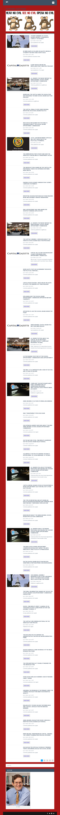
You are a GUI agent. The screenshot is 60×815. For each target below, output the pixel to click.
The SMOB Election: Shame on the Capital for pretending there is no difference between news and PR (37, 169)
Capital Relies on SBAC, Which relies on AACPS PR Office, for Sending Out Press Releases (37, 283)
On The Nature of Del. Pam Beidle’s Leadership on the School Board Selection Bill (37, 441)
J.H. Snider (34, 40)
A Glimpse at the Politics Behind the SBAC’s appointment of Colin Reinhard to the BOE (36, 454)
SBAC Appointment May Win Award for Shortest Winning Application (35, 210)
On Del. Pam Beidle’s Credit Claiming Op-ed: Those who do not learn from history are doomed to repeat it (36, 608)
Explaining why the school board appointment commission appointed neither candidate (37, 298)
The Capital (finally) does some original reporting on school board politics (36, 110)
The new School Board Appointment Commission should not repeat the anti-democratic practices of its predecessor (36, 548)
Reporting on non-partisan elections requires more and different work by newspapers (38, 196)
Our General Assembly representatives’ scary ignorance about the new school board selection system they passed (41, 577)
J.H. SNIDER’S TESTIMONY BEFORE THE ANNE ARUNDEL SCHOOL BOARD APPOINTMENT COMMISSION (41, 80)
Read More (34, 46)
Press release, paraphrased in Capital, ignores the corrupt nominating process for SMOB (37, 734)
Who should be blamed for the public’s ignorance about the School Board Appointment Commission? (35, 124)
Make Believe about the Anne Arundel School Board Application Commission (37, 515)
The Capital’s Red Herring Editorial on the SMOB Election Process (36, 622)
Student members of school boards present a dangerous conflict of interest (40, 37)
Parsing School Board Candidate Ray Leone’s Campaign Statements (37, 183)
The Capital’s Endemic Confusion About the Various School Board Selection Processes (37, 239)
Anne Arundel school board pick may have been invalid (41, 325)
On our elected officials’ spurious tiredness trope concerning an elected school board (37, 748)
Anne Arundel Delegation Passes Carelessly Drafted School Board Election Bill (36, 720)
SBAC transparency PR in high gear (34, 413)
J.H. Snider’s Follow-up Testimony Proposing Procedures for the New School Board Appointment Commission (42, 469)
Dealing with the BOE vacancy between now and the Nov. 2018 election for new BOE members (37, 707)
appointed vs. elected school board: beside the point (37, 312)
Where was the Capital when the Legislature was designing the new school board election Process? (37, 96)
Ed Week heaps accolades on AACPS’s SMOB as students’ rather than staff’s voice (37, 51)
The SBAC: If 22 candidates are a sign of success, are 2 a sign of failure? (38, 370)
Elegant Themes (14, 813)
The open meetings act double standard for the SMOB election (37, 664)
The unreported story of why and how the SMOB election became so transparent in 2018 (37, 154)
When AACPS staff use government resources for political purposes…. (37, 270)
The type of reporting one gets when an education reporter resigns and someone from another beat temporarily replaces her (38, 502)
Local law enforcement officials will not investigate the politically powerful (41, 139)
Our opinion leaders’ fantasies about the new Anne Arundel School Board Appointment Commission (37, 427)
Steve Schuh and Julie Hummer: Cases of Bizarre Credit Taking (37, 677)
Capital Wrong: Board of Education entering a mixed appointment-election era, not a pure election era (38, 487)
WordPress (27, 813)
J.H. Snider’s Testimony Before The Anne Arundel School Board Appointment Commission (41, 224)
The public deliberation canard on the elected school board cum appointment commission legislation (38, 593)
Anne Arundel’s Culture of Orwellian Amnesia (37, 401)
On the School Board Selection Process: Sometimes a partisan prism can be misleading (37, 562)
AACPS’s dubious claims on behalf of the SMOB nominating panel (37, 650)
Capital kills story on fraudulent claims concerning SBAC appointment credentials (42, 254)
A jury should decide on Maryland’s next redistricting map (42, 65)
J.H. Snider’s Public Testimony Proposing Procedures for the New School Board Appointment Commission (42, 531)
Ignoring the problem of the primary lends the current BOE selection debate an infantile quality (38, 692)
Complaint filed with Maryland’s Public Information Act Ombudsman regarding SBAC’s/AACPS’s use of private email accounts (41, 386)
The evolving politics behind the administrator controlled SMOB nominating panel (37, 636)
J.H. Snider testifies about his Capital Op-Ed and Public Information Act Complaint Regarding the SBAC (40, 340)
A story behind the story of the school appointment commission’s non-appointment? (38, 357)
